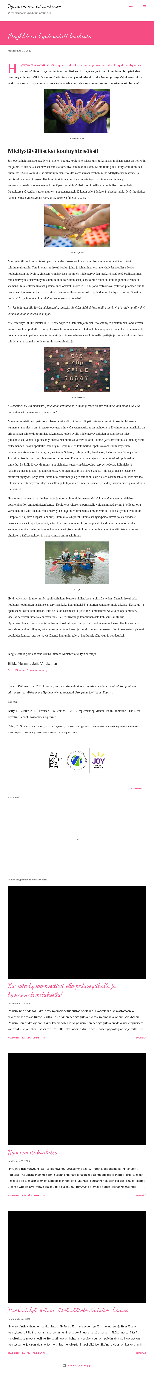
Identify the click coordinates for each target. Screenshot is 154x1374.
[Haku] (132, 6)
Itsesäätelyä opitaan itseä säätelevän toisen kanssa (68, 1310)
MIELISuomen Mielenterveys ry (27, 670)
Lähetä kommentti (33, 1037)
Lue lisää (141, 1037)
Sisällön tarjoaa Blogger (77, 1365)
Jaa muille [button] (137, 788)
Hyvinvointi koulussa (33, 1152)
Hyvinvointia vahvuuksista (34, 6)
